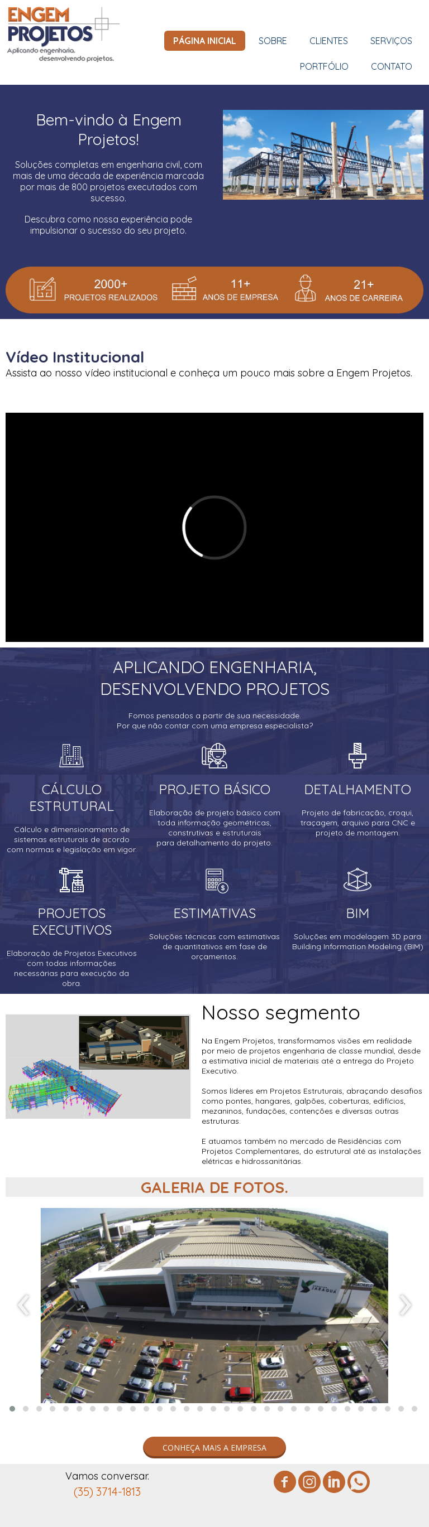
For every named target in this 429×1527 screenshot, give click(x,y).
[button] (12, 1408)
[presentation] (24, 1305)
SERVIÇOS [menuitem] (391, 40)
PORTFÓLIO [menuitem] (324, 66)
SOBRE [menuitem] (273, 40)
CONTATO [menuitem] (391, 66)
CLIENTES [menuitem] (328, 40)
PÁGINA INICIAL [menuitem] (204, 40)
